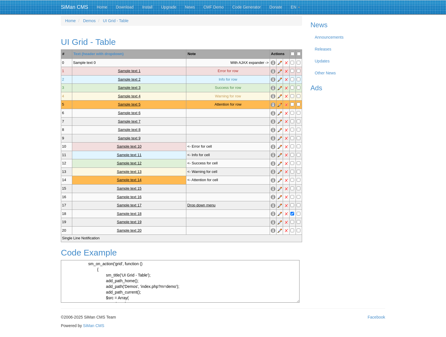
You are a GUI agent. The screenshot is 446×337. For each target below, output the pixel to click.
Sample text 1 (129, 71)
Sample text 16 (129, 197)
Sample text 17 (129, 205)
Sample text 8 (129, 129)
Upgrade (168, 7)
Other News (325, 73)
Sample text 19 (129, 222)
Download (124, 7)
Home (102, 7)
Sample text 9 (129, 138)
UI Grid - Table (116, 20)
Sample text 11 (129, 155)
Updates (322, 61)
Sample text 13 (129, 171)
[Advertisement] (348, 180)
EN (295, 7)
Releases (323, 49)
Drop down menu (201, 205)
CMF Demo (213, 7)
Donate (275, 7)
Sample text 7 (129, 121)
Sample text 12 (129, 163)
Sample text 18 (129, 214)
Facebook (376, 317)
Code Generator (246, 7)
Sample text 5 (129, 104)
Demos (89, 20)
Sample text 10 (129, 146)
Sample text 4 (129, 96)
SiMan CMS (74, 7)
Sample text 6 (129, 113)
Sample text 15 (129, 188)
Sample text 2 (129, 79)
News (190, 7)
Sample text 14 (129, 180)
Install (147, 7)
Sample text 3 (129, 87)
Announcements (329, 37)
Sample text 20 (129, 230)
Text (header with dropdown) (98, 54)
